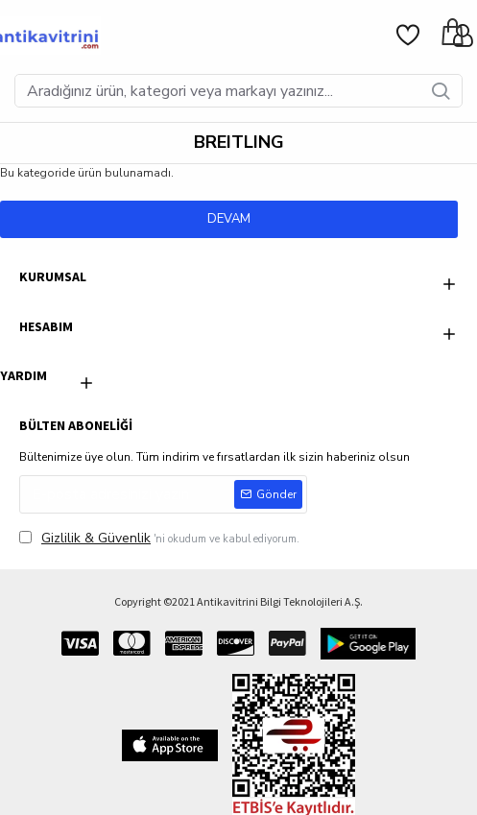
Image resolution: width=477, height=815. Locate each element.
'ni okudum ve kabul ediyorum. (159, 538)
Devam (228, 219)
